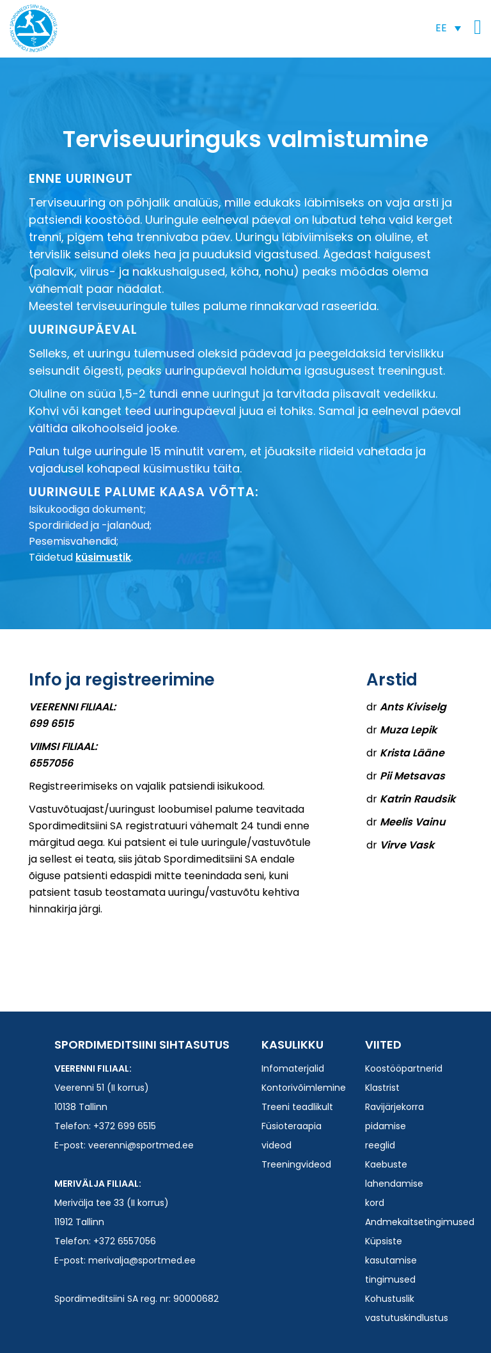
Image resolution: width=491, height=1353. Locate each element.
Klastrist (382, 1087)
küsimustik (103, 557)
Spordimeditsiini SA (34, 28)
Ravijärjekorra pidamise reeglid (394, 1126)
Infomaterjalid (292, 1068)
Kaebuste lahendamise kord (394, 1183)
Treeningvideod (296, 1164)
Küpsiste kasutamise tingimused (391, 1260)
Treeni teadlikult (297, 1106)
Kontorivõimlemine (303, 1087)
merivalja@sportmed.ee (142, 1260)
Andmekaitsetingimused (419, 1222)
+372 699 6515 (124, 1126)
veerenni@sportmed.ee (141, 1145)
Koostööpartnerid (403, 1068)
